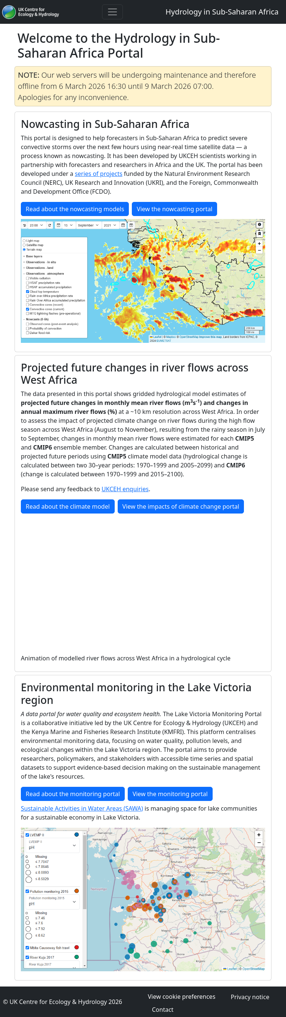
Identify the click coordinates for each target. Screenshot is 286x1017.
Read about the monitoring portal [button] (73, 794)
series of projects (99, 174)
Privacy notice (250, 997)
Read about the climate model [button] (68, 506)
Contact (163, 1009)
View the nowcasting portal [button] (174, 209)
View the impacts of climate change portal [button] (181, 506)
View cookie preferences (181, 996)
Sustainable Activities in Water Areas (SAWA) (82, 808)
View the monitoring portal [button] (170, 794)
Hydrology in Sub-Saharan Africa (222, 12)
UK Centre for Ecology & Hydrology (58, 1002)
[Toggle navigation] (112, 11)
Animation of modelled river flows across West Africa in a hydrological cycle (126, 658)
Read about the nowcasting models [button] (75, 209)
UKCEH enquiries (125, 489)
